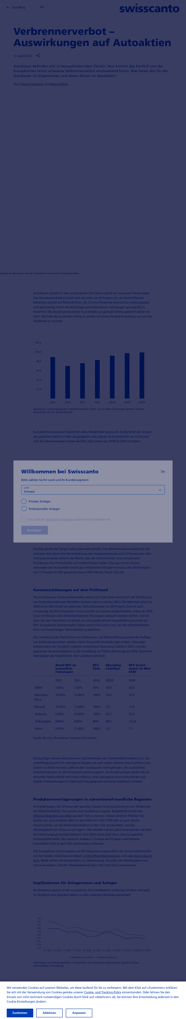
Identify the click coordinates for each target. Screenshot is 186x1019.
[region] (93, 1000)
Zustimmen (19, 1013)
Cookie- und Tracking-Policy (102, 992)
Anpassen (79, 1013)
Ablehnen (49, 1013)
